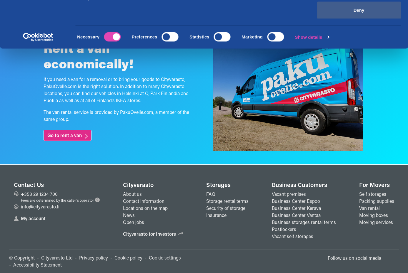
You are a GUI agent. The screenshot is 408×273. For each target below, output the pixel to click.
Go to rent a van (64, 135)
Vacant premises (289, 194)
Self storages (372, 194)
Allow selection (359, 34)
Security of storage (225, 208)
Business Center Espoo (296, 201)
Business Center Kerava (296, 208)
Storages (218, 184)
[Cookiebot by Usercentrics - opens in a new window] (38, 81)
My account (30, 218)
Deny (359, 53)
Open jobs (133, 222)
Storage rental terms (227, 201)
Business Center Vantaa (296, 215)
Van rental (369, 208)
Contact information (143, 201)
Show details (308, 80)
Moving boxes (373, 215)
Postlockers (284, 229)
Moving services (376, 222)
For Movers (374, 184)
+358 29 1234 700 (36, 194)
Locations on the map (145, 208)
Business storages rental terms (304, 222)
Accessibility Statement (37, 265)
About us (132, 194)
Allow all (359, 15)
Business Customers (299, 184)
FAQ (210, 194)
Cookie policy (128, 258)
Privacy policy (93, 258)
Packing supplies (376, 201)
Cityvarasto (138, 184)
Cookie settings (165, 258)
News (129, 215)
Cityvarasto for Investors (153, 234)
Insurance (216, 215)
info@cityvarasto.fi (36, 206)
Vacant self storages (292, 236)
